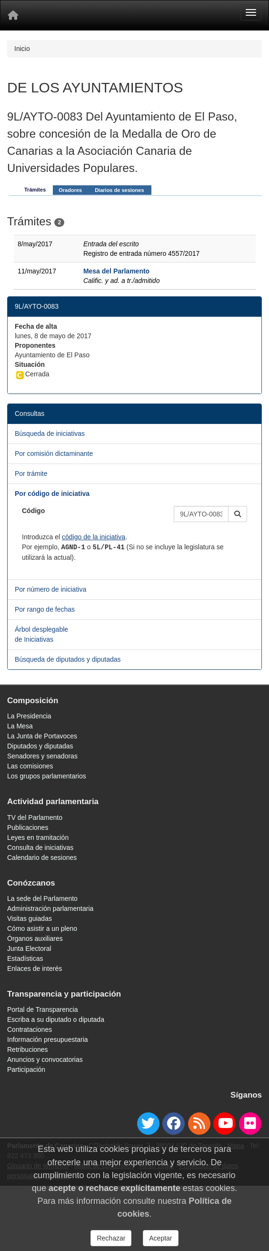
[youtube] (224, 1123)
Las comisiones (30, 766)
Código (33, 511)
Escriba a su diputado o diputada (55, 1019)
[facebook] (173, 1123)
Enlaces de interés (34, 968)
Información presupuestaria (47, 1039)
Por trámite (31, 473)
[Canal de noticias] (199, 1123)
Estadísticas (25, 958)
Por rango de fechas (45, 609)
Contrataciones (29, 1029)
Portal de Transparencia (42, 1009)
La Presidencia (29, 716)
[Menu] (250, 12)
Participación (26, 1069)
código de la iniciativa (93, 537)
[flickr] (250, 1123)
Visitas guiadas (29, 918)
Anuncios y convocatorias (45, 1059)
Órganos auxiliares (35, 938)
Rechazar (111, 1238)
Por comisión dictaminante (54, 453)
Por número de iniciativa (50, 589)
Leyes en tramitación (38, 837)
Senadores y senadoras (42, 756)
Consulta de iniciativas (40, 847)
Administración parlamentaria (50, 908)
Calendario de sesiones (42, 857)
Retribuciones (27, 1049)
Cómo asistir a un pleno (42, 928)
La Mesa (20, 726)
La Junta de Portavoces (42, 736)
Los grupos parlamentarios (46, 776)
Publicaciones (27, 827)
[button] (237, 514)
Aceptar (160, 1238)
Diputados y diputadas (40, 746)
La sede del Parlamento (42, 898)
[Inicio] (12, 15)
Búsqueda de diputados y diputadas (68, 659)
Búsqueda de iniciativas (50, 433)
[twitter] (148, 1123)
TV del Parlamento (34, 817)
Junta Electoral (29, 948)
